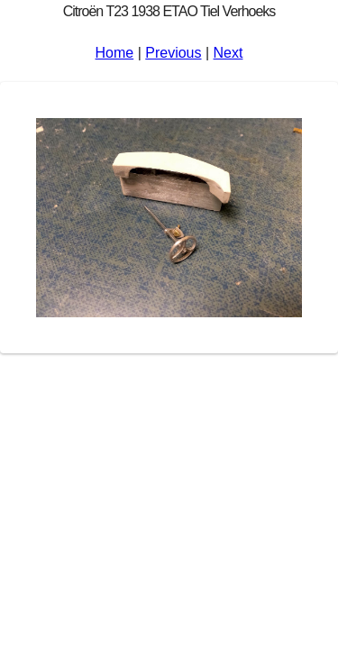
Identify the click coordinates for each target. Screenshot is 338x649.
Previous (173, 52)
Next (228, 52)
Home (115, 52)
